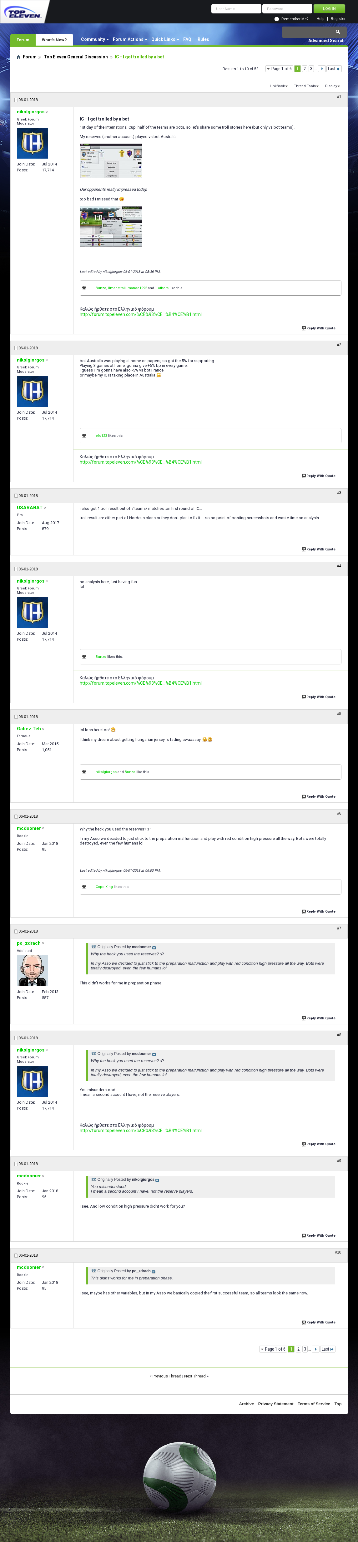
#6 (339, 813)
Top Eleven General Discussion (76, 56)
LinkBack (277, 86)
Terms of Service (314, 1404)
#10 (338, 1252)
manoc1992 (137, 288)
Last (334, 68)
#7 (339, 928)
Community (93, 39)
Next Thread (195, 1376)
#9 (339, 1161)
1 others (162, 288)
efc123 (101, 436)
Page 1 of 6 (281, 68)
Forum (23, 39)
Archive (246, 1404)
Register (338, 19)
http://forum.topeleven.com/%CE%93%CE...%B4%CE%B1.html (141, 314)
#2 (339, 345)
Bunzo (101, 288)
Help (320, 19)
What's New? (54, 39)
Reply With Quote (319, 327)
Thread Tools (305, 86)
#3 (339, 492)
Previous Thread (167, 1376)
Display (331, 86)
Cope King (104, 887)
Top (338, 1404)
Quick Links (163, 39)
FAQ (187, 39)
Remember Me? (294, 19)
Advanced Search (326, 40)
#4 (339, 566)
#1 (339, 97)
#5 (339, 714)
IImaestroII (117, 288)
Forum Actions (128, 39)
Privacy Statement (276, 1404)
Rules (203, 39)
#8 (339, 1035)
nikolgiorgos (106, 772)
